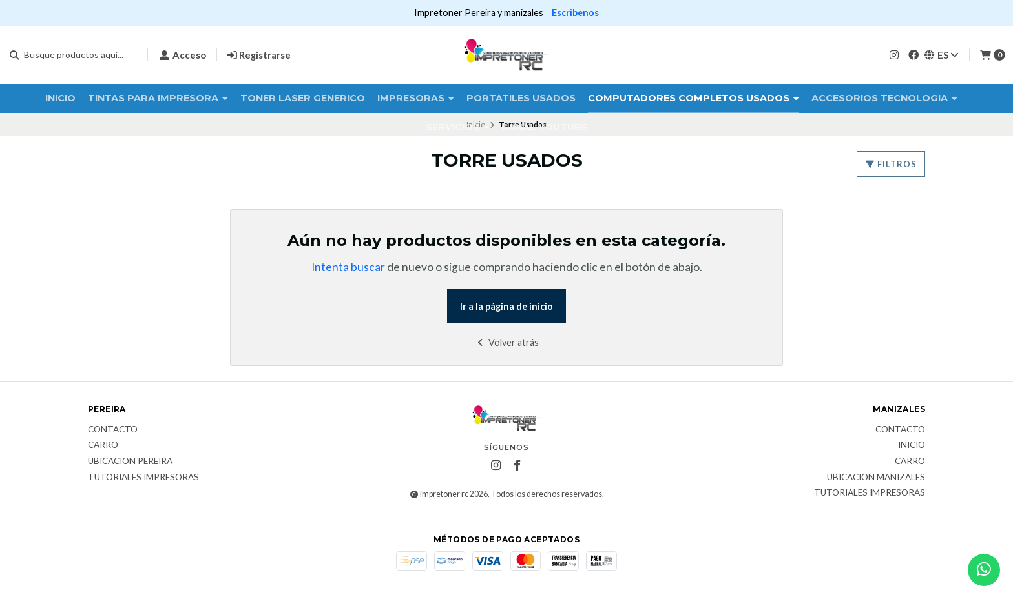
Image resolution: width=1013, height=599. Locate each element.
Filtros (891, 164)
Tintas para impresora (158, 98)
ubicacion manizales (876, 477)
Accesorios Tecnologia (884, 98)
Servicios (457, 127)
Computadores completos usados (693, 98)
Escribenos (575, 12)
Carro (103, 445)
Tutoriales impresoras (143, 477)
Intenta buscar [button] (348, 267)
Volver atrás (507, 342)
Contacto (113, 429)
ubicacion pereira (130, 461)
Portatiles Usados (521, 98)
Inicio (60, 98)
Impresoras (415, 98)
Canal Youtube (544, 127)
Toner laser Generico (302, 98)
